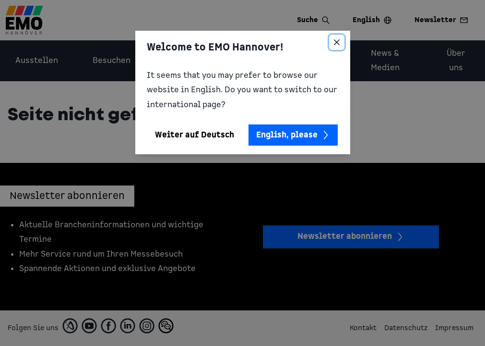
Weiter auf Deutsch (194, 135)
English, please (293, 135)
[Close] (336, 42)
